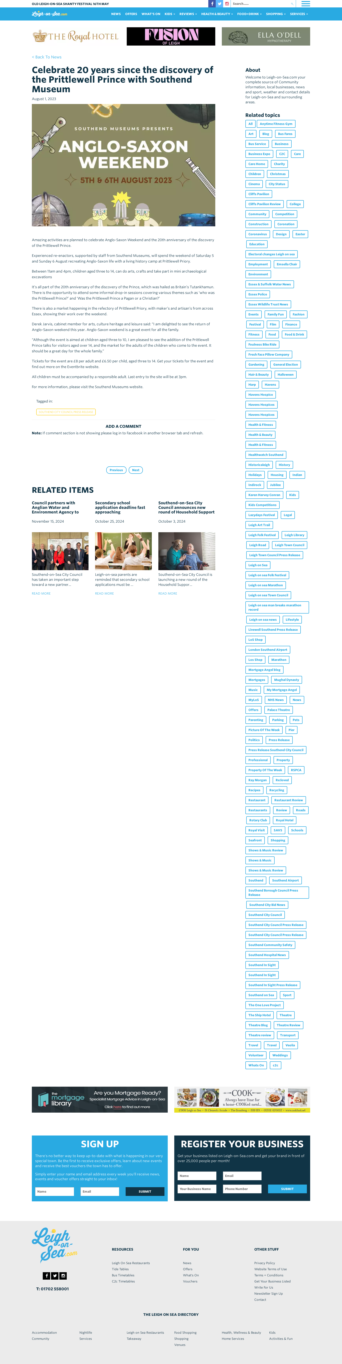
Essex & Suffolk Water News (269, 284)
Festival (255, 324)
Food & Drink (294, 334)
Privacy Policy (264, 1263)
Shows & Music (260, 860)
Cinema (254, 184)
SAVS (278, 830)
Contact (260, 1299)
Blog (265, 134)
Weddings (280, 1055)
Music (253, 690)
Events (253, 314)
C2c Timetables (123, 1281)
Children (254, 174)
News (116, 14)
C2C (282, 154)
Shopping (278, 840)
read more (41, 593)
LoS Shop (255, 639)
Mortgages (256, 680)
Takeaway (134, 1338)
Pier (291, 730)
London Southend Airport (267, 649)
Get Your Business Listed (272, 1281)
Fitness (254, 334)
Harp (252, 384)
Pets (296, 720)
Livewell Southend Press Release (273, 629)
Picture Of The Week (264, 730)
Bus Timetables (123, 1275)
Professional (258, 760)
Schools (297, 830)
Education (257, 244)
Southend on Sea (261, 995)
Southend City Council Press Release (66, 412)
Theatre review (259, 1035)
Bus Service (257, 144)
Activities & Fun (281, 1338)
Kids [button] (170, 14)
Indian (297, 475)
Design (281, 234)
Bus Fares (285, 134)
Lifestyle (292, 619)
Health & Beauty (260, 434)
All (250, 124)
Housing (277, 475)
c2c (275, 1065)
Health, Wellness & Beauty (241, 1332)
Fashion (298, 314)
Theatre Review (288, 1025)
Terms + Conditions (268, 1275)
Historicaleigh (259, 465)
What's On (151, 14)
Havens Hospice (260, 394)
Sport (287, 995)
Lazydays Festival (261, 515)
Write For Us (263, 1287)
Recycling (276, 790)
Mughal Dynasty (286, 680)
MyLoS (253, 700)
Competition (284, 214)
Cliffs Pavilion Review (264, 204)
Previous (116, 470)
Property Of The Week (265, 770)
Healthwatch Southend (265, 455)
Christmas (278, 174)
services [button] (299, 14)
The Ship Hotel (259, 1015)
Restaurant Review (288, 800)
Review (281, 810)
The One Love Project (264, 1005)
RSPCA (296, 770)
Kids (292, 495)
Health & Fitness (260, 424)
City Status (277, 184)
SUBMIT (145, 1191)
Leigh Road (257, 545)
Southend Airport (285, 880)
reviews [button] (188, 14)
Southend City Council (265, 915)
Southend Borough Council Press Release (273, 893)
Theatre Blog (258, 1025)
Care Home (256, 164)
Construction (258, 224)
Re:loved (282, 780)
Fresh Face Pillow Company (268, 354)
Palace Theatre (278, 710)
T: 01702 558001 (52, 1289)
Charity (279, 164)
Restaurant (256, 800)
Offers (131, 14)
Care (297, 154)
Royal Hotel (284, 820)
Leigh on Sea (257, 565)
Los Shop (255, 660)
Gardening (256, 364)
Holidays (255, 475)
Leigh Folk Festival (262, 535)
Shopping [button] (276, 14)
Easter (300, 234)
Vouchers (190, 1281)
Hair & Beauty (258, 374)
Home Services (233, 1338)
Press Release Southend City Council (275, 750)
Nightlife (85, 1332)
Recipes (254, 790)
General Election (285, 364)
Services (85, 1338)
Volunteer (255, 1055)
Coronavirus (257, 234)
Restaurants (257, 810)
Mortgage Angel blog (264, 670)
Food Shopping (185, 1332)
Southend (255, 880)
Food (272, 334)
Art (250, 134)
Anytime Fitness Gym (276, 124)
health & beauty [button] (217, 14)
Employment (258, 264)
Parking (278, 720)
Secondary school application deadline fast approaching (120, 507)
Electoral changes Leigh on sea (271, 254)
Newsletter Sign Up (268, 1293)
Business (282, 144)
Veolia (290, 1045)
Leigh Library (294, 535)
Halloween (286, 374)
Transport (288, 1035)
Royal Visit (256, 830)
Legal (288, 515)
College (295, 204)
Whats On (256, 1065)
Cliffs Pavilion (258, 194)
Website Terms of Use (270, 1269)
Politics (254, 740)
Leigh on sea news (263, 619)
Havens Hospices (261, 404)
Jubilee (275, 485)
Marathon (278, 660)
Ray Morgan (257, 780)
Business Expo (259, 154)
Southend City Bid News (267, 905)
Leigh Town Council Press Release (274, 555)
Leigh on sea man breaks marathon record (274, 607)
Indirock (254, 485)
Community (257, 214)
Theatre (286, 1015)
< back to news (47, 57)
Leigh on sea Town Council (268, 595)
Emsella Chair (287, 264)
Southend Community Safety (270, 945)
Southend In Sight (262, 965)
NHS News (276, 700)
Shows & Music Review (265, 850)
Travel (253, 1045)
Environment (258, 274)
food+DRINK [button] (249, 14)
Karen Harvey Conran (264, 495)
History (284, 465)
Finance (291, 324)
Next (135, 470)
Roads (301, 810)
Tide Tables (120, 1269)
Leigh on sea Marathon (265, 585)
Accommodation (44, 1332)
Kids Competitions (262, 505)
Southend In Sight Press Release (272, 985)
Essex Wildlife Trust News (268, 304)
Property (283, 760)
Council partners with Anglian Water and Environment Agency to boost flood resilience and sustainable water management (58, 514)
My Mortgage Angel (282, 690)
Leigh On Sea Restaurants (131, 1263)
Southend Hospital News (267, 955)
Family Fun (276, 314)
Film (273, 324)
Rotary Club (258, 820)
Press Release (279, 740)
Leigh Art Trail (259, 525)
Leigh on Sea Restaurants (145, 1332)
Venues (179, 1345)
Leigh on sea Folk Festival (267, 575)
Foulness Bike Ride (262, 344)
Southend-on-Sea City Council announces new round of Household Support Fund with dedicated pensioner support (186, 512)
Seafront (255, 840)
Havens (270, 384)
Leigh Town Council (289, 545)
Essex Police (257, 294)
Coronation (285, 224)
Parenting (255, 720)
